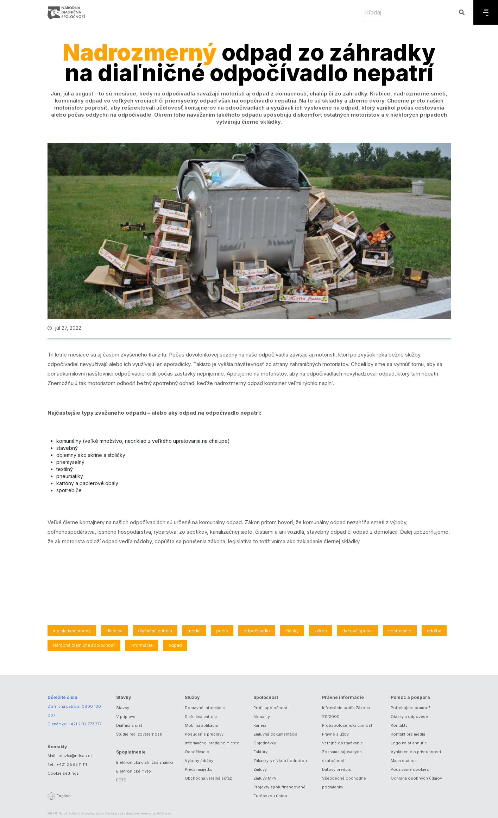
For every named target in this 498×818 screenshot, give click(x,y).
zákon (320, 630)
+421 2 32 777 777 (84, 723)
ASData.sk (164, 813)
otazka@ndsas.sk (75, 755)
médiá (194, 630)
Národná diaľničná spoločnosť (84, 645)
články (292, 630)
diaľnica (114, 630)
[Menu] (485, 12)
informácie (142, 645)
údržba (434, 630)
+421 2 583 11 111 (71, 764)
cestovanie (399, 630)
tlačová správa (357, 630)
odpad (175, 645)
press (222, 630)
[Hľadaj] (408, 12)
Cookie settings (63, 773)
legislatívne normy (72, 630)
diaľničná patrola (155, 630)
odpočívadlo (257, 630)
